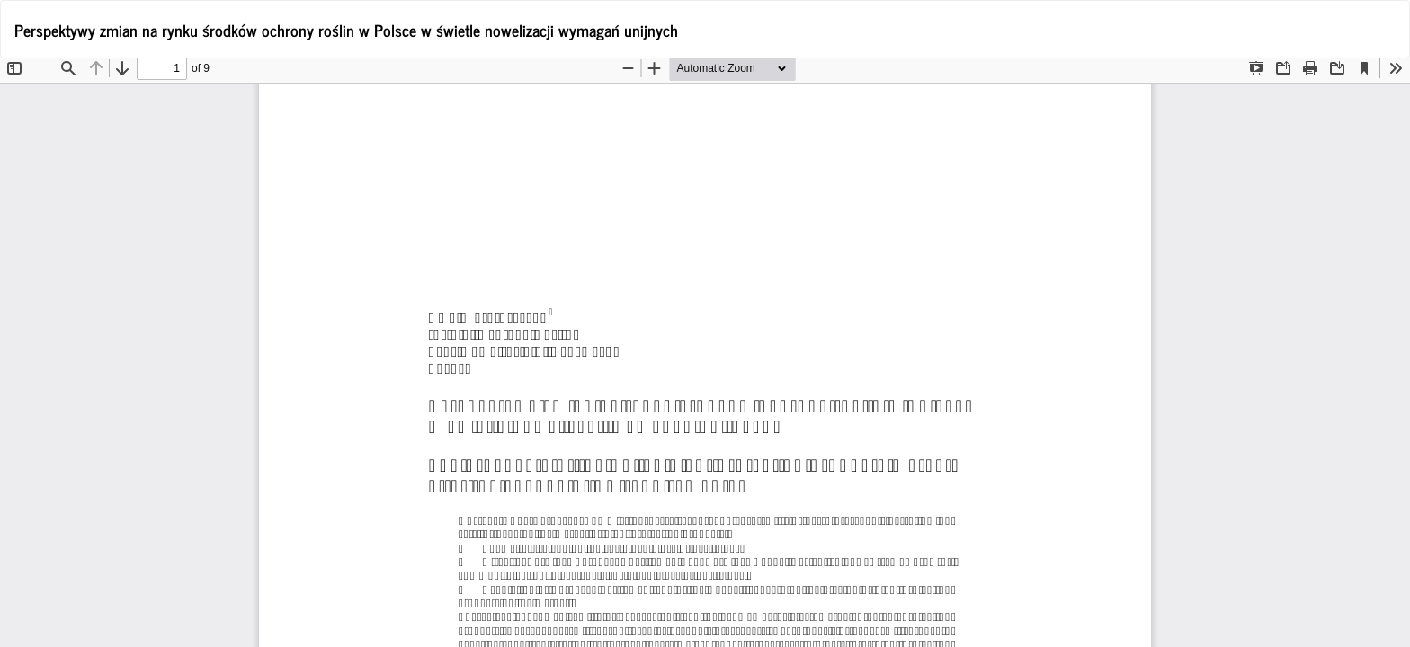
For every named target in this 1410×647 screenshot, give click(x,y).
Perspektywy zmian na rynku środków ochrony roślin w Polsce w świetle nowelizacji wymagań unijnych (346, 29)
